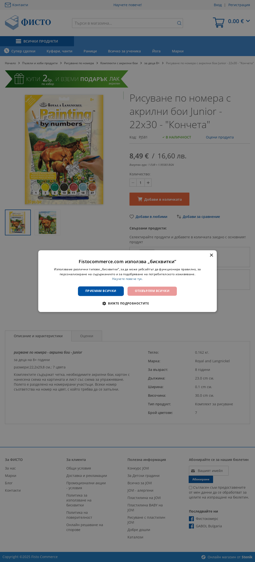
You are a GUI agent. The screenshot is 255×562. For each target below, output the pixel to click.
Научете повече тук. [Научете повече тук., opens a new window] (127, 279)
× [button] (211, 255)
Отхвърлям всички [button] (152, 291)
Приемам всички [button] (100, 291)
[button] (127, 303)
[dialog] (127, 281)
